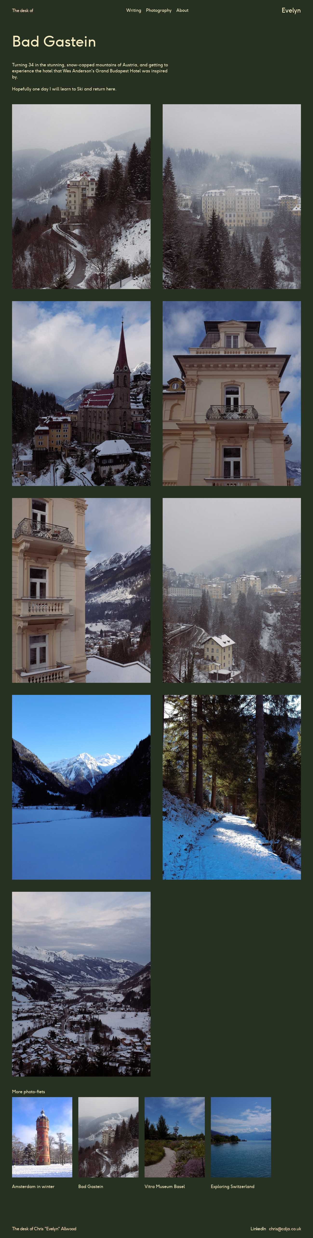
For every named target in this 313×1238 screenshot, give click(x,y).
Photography (159, 10)
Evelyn (291, 10)
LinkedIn (258, 1228)
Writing (133, 10)
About (182, 10)
